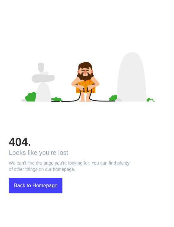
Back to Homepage (35, 185)
